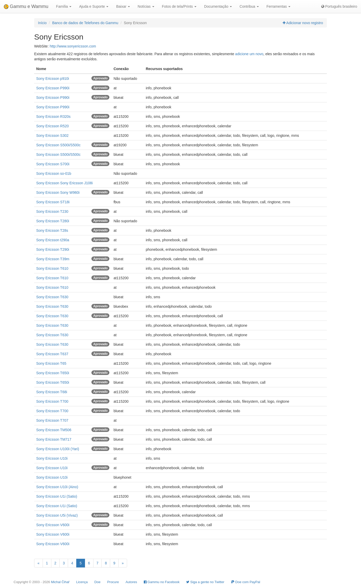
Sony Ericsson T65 (51, 363)
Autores (131, 582)
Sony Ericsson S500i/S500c (58, 145)
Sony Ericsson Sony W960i (58, 192)
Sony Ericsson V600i (52, 525)
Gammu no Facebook (162, 582)
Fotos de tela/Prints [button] (179, 6)
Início (42, 23)
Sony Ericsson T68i (51, 392)
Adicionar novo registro (303, 23)
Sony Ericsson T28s (52, 230)
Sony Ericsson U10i (52, 458)
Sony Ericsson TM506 (53, 430)
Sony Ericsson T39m (52, 259)
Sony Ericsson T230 (52, 211)
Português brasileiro (339, 6)
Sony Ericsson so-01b (53, 173)
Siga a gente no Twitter (205, 582)
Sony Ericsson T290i (52, 249)
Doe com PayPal (245, 582)
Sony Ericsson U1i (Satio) (56, 496)
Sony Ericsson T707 (52, 420)
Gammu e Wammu (26, 6)
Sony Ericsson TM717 (53, 439)
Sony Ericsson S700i (52, 164)
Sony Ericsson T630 (52, 297)
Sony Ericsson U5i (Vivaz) (57, 515)
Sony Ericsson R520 (52, 126)
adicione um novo (249, 54)
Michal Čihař (60, 582)
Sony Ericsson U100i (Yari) (57, 449)
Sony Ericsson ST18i (53, 202)
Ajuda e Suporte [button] (93, 6)
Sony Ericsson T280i (52, 221)
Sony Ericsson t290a (52, 240)
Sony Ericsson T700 (52, 401)
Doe (97, 582)
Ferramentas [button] (278, 6)
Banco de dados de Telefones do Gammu (85, 23)
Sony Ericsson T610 (52, 268)
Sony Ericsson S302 (52, 135)
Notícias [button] (146, 6)
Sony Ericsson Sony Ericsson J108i (64, 183)
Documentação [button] (218, 6)
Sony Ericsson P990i (52, 88)
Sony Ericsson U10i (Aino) (57, 487)
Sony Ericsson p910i (52, 78)
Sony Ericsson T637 (52, 354)
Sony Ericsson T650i (52, 373)
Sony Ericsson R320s (53, 116)
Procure (113, 582)
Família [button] (63, 6)
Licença (82, 582)
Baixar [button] (123, 6)
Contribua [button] (249, 6)
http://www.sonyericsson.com (73, 46)
